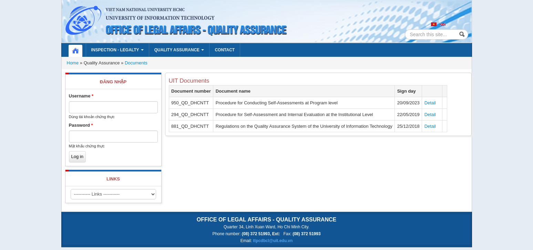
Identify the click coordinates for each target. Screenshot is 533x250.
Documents (136, 62)
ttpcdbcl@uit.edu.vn (273, 240)
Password (81, 125)
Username (81, 95)
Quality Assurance (179, 50)
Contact (225, 50)
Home (79, 50)
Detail (430, 102)
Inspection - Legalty (117, 50)
